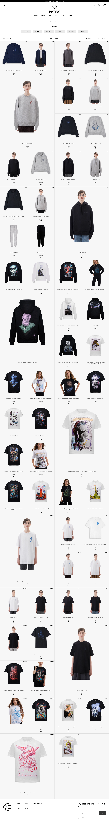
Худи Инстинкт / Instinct (95, 325)
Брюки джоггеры (41, 252)
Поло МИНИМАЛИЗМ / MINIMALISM (68, 70)
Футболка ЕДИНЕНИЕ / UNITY (68, 617)
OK (102, 813)
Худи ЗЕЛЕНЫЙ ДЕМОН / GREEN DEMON (41, 216)
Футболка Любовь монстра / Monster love (95, 508)
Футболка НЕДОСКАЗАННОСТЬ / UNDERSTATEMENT (27, 581)
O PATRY (49, 15)
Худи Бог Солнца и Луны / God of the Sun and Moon (68, 362)
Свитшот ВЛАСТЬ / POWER (27, 143)
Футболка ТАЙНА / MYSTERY (82, 690)
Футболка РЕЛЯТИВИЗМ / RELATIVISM (95, 617)
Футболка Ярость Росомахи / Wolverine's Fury (13, 471)
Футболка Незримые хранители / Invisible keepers (14, 690)
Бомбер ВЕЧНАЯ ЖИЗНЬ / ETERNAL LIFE (14, 70)
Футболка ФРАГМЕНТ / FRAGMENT (68, 581)
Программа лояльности (37, 803)
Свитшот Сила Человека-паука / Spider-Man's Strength (68, 289)
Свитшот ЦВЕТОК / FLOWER (68, 143)
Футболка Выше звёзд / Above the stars (95, 398)
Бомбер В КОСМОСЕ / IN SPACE (41, 70)
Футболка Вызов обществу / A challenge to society (68, 726)
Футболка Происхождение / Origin (95, 726)
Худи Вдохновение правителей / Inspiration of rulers (68, 325)
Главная (52, 22)
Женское (43, 15)
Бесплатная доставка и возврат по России (54, 1)
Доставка (62, 15)
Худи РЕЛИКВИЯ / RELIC (95, 179)
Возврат (26, 808)
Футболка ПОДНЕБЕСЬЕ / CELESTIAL (41, 617)
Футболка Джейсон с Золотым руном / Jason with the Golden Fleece (82, 471)
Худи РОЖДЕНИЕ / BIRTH (82, 252)
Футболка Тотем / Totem (13, 435)
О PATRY (18, 808)
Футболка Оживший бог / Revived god (13, 398)
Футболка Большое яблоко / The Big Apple (41, 508)
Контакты (70, 15)
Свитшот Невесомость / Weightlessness (14, 289)
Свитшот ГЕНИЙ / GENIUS (95, 143)
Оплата (55, 15)
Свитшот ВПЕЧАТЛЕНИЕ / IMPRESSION (95, 106)
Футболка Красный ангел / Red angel (27, 792)
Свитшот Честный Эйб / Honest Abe (41, 289)
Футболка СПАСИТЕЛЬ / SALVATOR (41, 654)
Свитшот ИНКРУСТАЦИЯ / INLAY (68, 106)
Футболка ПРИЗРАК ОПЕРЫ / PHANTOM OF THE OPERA (95, 544)
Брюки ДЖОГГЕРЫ (14, 252)
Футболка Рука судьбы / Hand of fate (41, 435)
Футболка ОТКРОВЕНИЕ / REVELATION (13, 654)
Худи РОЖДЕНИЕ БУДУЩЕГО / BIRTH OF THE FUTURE (13, 216)
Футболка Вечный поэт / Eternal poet (41, 726)
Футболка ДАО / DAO (14, 617)
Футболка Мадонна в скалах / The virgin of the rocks (41, 398)
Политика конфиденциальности (82, 818)
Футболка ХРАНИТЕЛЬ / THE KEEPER (68, 544)
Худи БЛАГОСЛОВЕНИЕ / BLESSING (68, 179)
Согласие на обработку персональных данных (85, 817)
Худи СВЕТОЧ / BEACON (41, 179)
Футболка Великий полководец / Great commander (68, 763)
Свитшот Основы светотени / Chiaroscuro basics (95, 289)
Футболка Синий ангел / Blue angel (14, 726)
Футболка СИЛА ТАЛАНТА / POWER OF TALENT (95, 581)
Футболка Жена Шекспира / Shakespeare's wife (40, 690)
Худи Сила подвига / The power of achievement (27, 362)
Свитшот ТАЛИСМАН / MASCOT (13, 179)
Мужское (36, 15)
